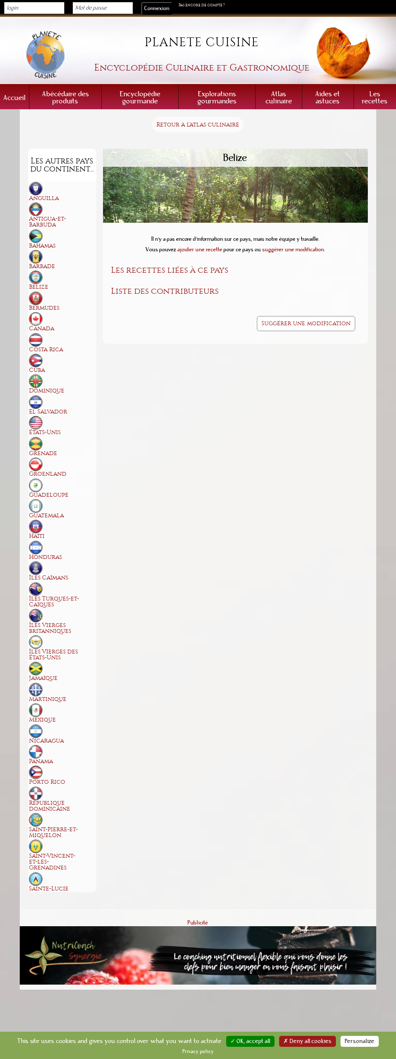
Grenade (43, 453)
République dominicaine (49, 805)
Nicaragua (46, 740)
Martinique (47, 699)
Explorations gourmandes (217, 97)
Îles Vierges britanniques (50, 628)
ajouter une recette (199, 249)
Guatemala (46, 515)
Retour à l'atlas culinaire (197, 124)
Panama (41, 761)
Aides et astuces (327, 97)
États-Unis (45, 432)
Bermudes (44, 307)
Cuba (37, 370)
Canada (41, 328)
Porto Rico (47, 781)
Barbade (42, 266)
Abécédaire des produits (65, 97)
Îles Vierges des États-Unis (53, 654)
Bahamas (42, 245)
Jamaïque (43, 678)
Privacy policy (198, 1051)
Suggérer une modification (306, 323)
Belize (38, 286)
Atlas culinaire (279, 97)
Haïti (37, 536)
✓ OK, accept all (250, 1041)
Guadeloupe (49, 494)
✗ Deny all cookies (307, 1041)
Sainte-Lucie (49, 888)
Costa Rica (46, 349)
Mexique (42, 719)
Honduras (45, 557)
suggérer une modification (293, 249)
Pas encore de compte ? (202, 5)
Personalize (360, 1041)
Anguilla (44, 198)
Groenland (47, 473)
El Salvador (48, 411)
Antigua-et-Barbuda (47, 221)
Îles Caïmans (48, 577)
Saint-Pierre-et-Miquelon (53, 832)
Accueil (14, 97)
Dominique (46, 390)
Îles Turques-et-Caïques (54, 601)
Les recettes (375, 97)
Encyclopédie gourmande (140, 97)
